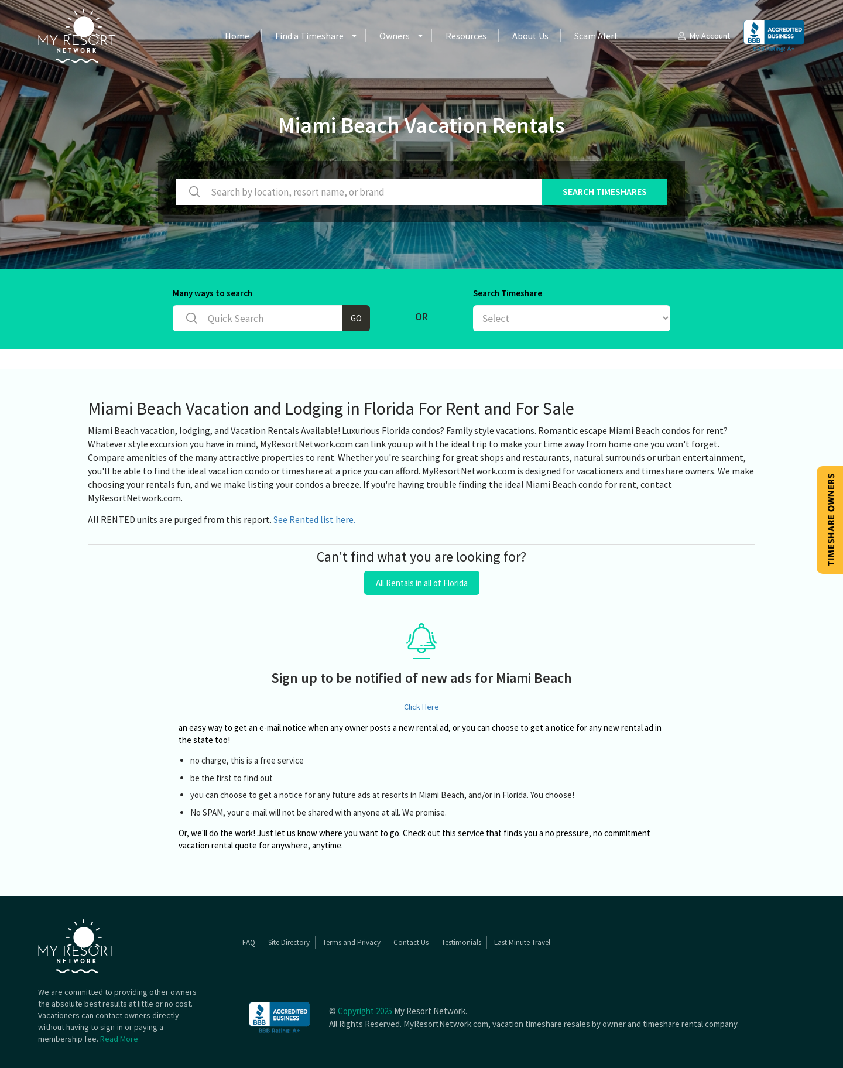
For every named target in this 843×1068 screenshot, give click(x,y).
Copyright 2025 (365, 1010)
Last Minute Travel (522, 942)
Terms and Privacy (352, 942)
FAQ (248, 942)
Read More (119, 1038)
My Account (703, 35)
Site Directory (289, 942)
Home (237, 36)
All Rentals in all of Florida (422, 582)
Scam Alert (596, 36)
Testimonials (461, 942)
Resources (466, 36)
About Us (530, 36)
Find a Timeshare (309, 36)
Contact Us (411, 942)
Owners (394, 36)
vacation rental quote (218, 845)
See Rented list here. (314, 519)
